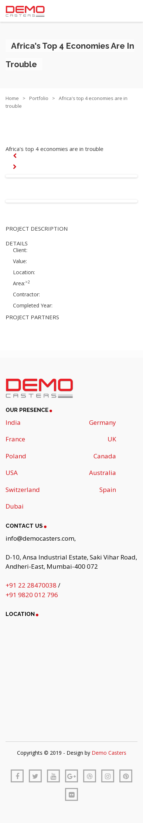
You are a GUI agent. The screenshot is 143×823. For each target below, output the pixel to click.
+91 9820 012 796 (32, 594)
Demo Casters (109, 752)
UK (112, 439)
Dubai (15, 506)
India (13, 422)
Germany (102, 422)
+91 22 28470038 (32, 585)
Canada (104, 456)
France (15, 439)
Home (12, 98)
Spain (107, 489)
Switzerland (23, 489)
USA (12, 472)
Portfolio (38, 98)
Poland (16, 456)
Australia (102, 472)
